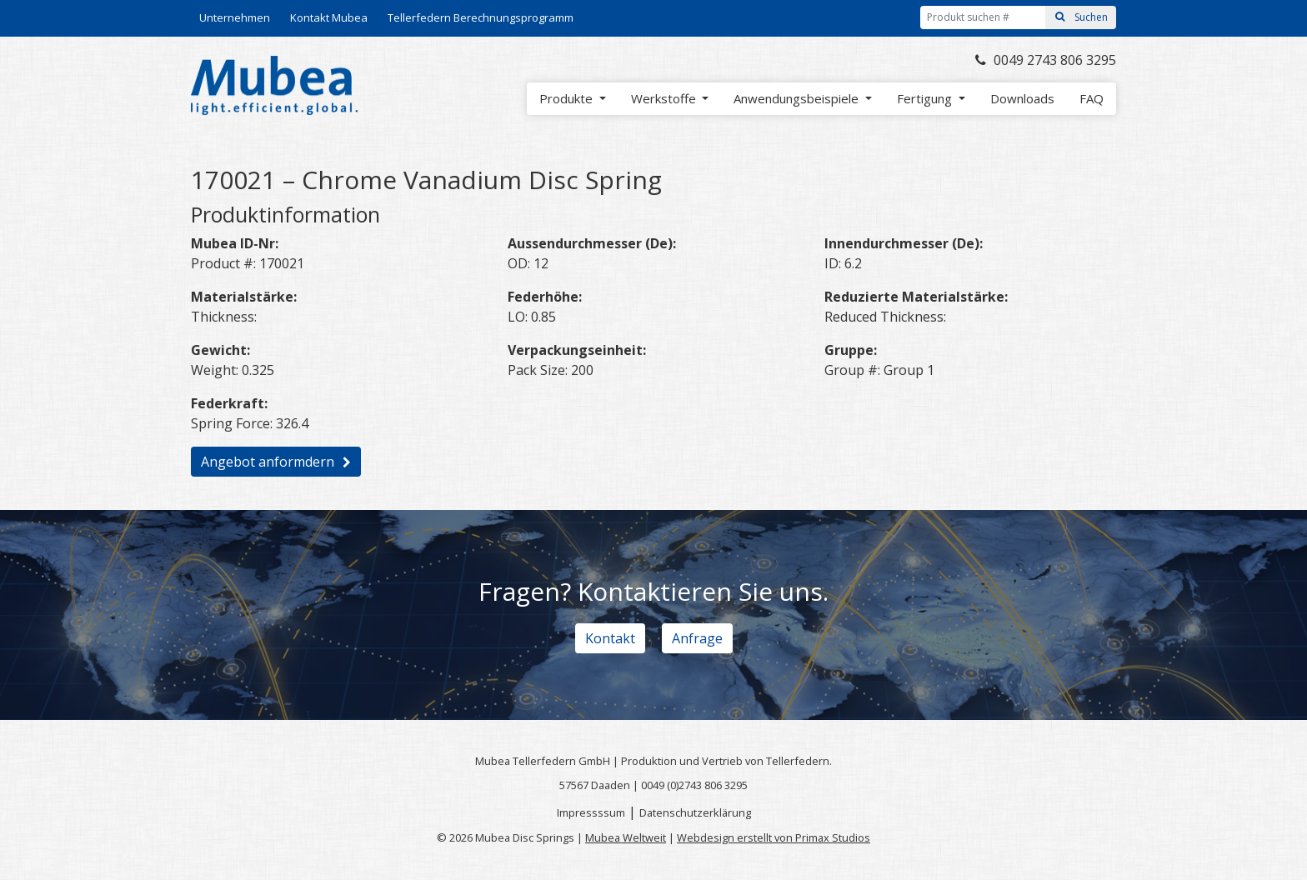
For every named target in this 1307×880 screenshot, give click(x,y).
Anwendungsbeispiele (798, 98)
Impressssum (591, 812)
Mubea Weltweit (625, 837)
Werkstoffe (665, 98)
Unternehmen (234, 17)
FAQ (1091, 98)
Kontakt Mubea (329, 17)
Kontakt (610, 638)
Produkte (567, 98)
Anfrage (697, 638)
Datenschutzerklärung (695, 812)
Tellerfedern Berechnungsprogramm (480, 17)
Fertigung (926, 98)
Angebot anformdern (267, 461)
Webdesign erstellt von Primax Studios (773, 837)
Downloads (1022, 98)
